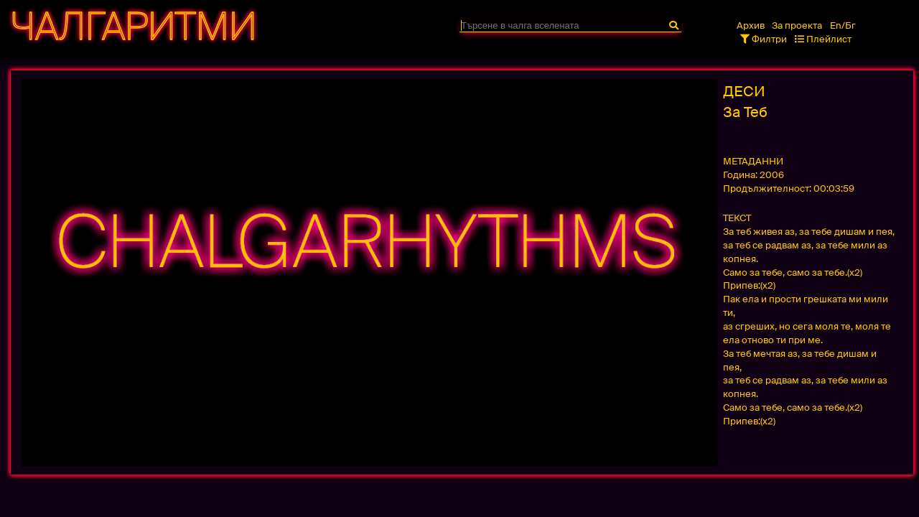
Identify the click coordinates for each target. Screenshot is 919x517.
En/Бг (843, 25)
